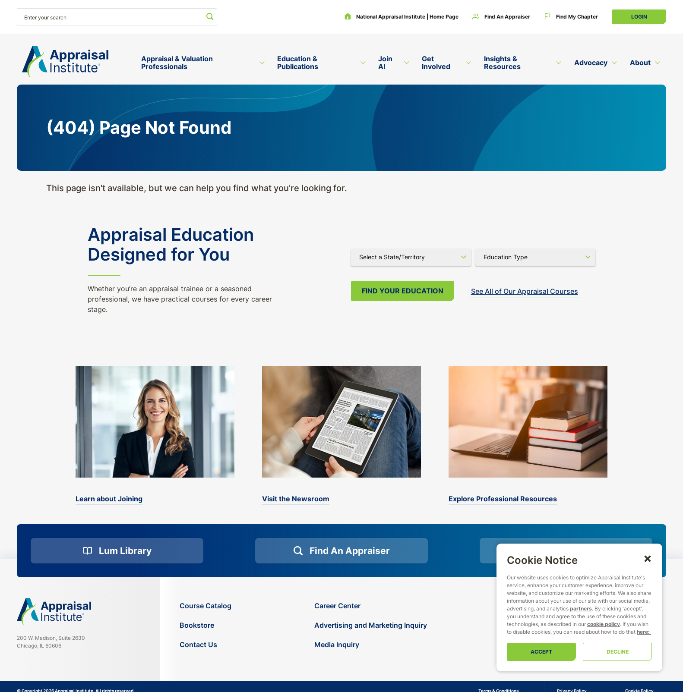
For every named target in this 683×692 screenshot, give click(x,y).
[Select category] (535, 257)
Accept (541, 651)
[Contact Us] (205, 645)
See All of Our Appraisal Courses (524, 291)
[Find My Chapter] (571, 16)
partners (581, 608)
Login (639, 16)
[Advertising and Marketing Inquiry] (370, 625)
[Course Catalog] (205, 606)
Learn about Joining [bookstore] (109, 498)
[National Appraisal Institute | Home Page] (401, 16)
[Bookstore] (205, 625)
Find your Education (402, 290)
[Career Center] (370, 606)
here (642, 632)
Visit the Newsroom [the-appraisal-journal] (295, 498)
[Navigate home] (54, 612)
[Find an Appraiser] (501, 16)
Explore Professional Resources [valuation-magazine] (503, 498)
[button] (647, 558)
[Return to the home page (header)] (65, 62)
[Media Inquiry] (370, 645)
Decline (618, 651)
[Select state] (411, 257)
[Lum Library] (117, 551)
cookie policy (603, 624)
